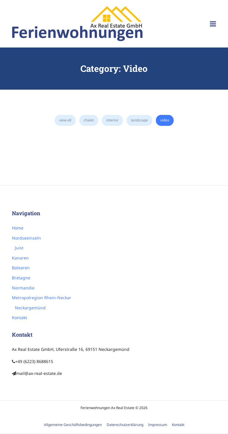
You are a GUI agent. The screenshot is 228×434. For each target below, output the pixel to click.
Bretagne (21, 278)
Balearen (21, 267)
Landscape (139, 120)
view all (65, 120)
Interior (112, 120)
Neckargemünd (30, 308)
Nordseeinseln (26, 238)
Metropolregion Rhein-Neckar (41, 297)
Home (17, 228)
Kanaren (20, 258)
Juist (19, 248)
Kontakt (19, 317)
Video (164, 120)
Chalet (89, 120)
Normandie (23, 288)
